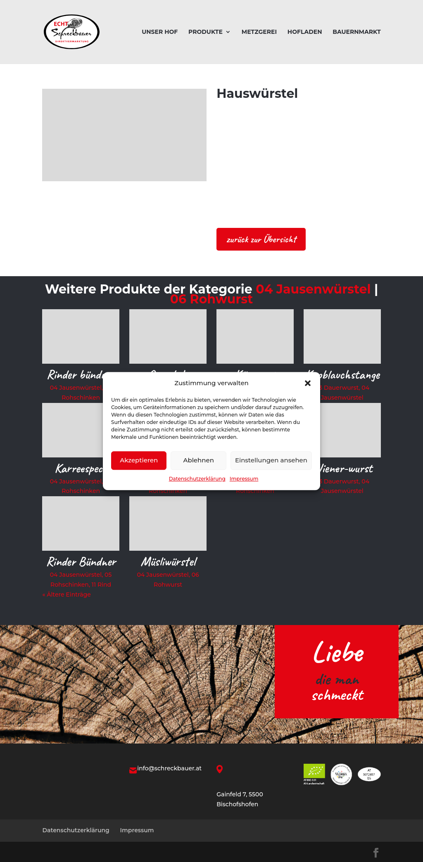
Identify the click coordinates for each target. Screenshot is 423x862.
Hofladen (305, 32)
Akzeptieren (139, 460)
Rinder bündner (80, 374)
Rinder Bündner (81, 561)
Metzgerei (259, 32)
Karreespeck (81, 468)
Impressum (244, 479)
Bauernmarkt (356, 32)
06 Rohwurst (211, 299)
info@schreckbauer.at (169, 768)
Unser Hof (160, 32)
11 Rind (101, 584)
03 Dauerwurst (337, 387)
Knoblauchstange (342, 374)
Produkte (205, 32)
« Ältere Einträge (66, 594)
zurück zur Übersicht (261, 239)
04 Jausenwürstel (313, 289)
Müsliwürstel (167, 561)
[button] (308, 383)
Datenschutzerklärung (197, 479)
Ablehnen (198, 460)
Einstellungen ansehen (271, 460)
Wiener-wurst (342, 468)
